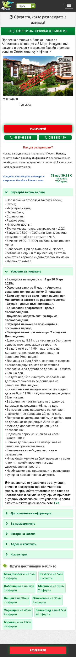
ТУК (56, 503)
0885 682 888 (20, 137)
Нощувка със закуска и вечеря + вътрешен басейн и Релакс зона (23, 178)
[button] (69, 6)
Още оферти (38, 31)
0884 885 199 (55, 137)
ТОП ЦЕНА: (25, 104)
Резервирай (38, 129)
